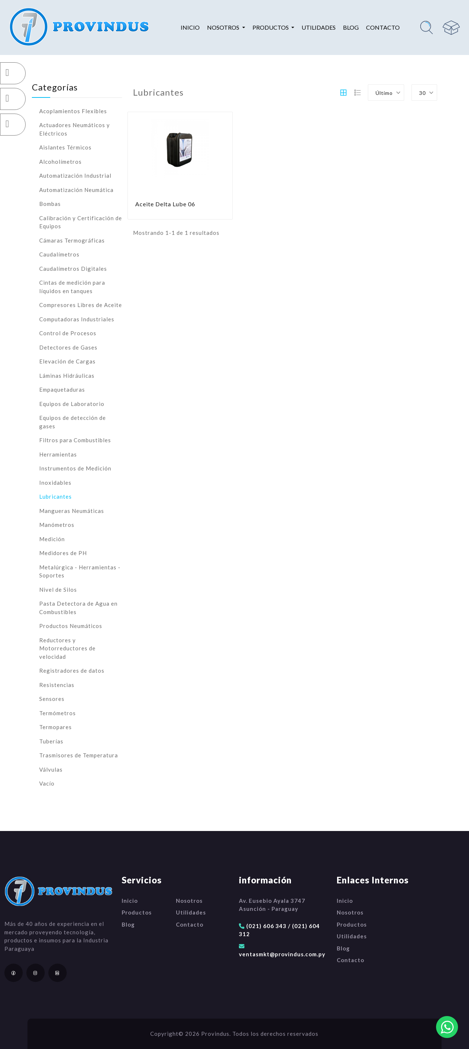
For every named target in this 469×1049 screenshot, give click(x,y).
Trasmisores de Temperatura (78, 755)
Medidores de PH (63, 553)
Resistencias (56, 685)
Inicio (190, 27)
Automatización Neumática (76, 189)
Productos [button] (271, 27)
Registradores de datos (71, 670)
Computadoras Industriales (76, 319)
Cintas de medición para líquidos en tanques (72, 286)
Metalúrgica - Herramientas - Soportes (80, 571)
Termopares (55, 727)
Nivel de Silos (58, 589)
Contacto (383, 27)
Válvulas (51, 769)
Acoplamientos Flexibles (73, 111)
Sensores (51, 698)
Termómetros (57, 713)
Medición (52, 539)
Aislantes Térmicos (65, 147)
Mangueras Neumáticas (71, 510)
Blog (351, 27)
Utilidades (319, 27)
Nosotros (189, 900)
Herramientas (58, 454)
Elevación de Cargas (67, 361)
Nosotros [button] (223, 27)
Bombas (50, 203)
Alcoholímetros (60, 161)
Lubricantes (55, 496)
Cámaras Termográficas (72, 240)
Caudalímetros (59, 254)
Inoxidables (55, 482)
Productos (137, 912)
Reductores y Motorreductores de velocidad (67, 648)
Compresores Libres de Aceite (80, 305)
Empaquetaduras (62, 389)
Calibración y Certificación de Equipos (80, 222)
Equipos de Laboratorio (71, 403)
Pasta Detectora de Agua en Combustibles (78, 607)
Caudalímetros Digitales (73, 268)
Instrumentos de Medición (75, 468)
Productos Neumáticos (70, 626)
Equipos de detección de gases (72, 421)
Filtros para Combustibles (75, 440)
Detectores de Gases (68, 347)
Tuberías (51, 741)
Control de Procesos (67, 333)
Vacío (47, 783)
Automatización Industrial (75, 175)
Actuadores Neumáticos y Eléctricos (74, 129)
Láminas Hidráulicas (67, 375)
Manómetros (56, 524)
